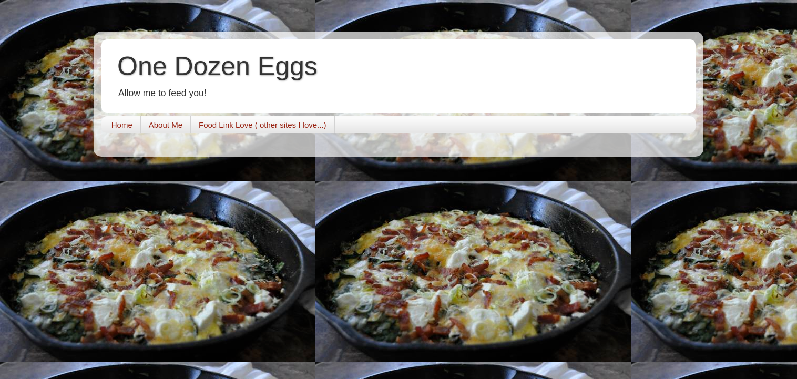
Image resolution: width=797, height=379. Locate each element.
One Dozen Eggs (217, 66)
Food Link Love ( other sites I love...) (262, 124)
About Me (165, 124)
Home (121, 124)
